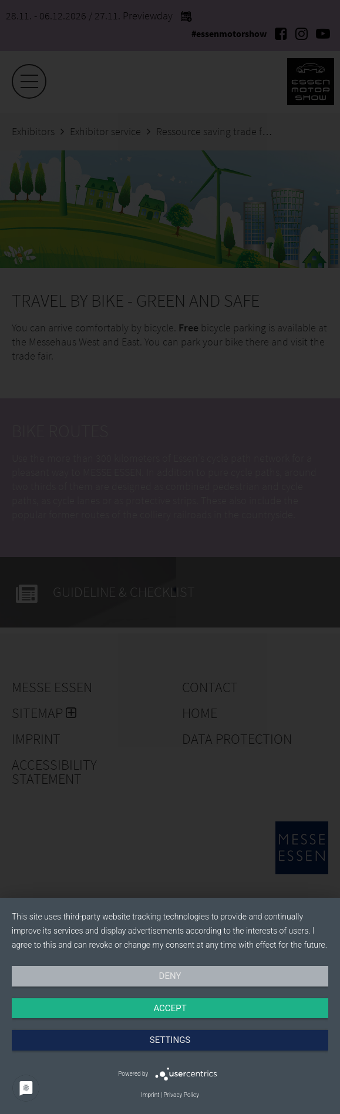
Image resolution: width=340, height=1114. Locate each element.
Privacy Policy (181, 1095)
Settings (170, 1040)
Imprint (150, 1095)
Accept (169, 1008)
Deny (170, 976)
